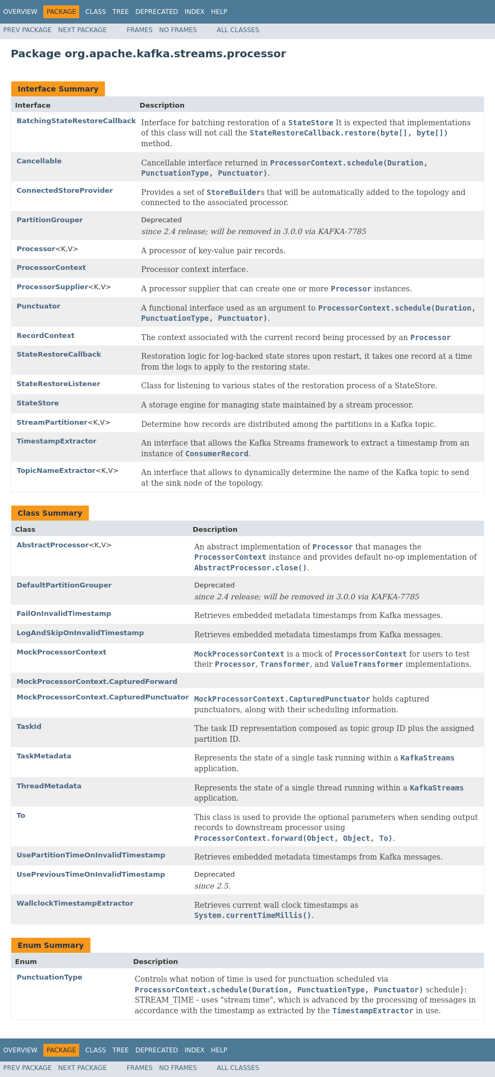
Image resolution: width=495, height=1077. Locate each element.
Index (195, 12)
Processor (36, 249)
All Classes (238, 30)
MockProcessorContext (61, 652)
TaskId (29, 726)
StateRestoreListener (58, 384)
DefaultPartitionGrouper (64, 585)
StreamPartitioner (52, 422)
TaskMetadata (44, 756)
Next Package (82, 30)
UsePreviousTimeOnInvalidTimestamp (91, 874)
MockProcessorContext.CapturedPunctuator (103, 697)
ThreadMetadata (49, 786)
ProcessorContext (51, 267)
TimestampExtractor (56, 441)
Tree (120, 12)
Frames (140, 30)
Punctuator (38, 306)
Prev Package (27, 30)
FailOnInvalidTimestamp (64, 613)
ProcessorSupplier (52, 287)
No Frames (178, 30)
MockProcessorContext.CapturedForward (97, 681)
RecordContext (46, 336)
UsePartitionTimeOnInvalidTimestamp (91, 855)
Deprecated (156, 12)
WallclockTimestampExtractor (75, 903)
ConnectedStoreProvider (65, 190)
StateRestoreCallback (59, 354)
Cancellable (39, 161)
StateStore (38, 403)
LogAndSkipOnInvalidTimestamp (80, 633)
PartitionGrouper (50, 220)
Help (219, 12)
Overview (20, 12)
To (21, 815)
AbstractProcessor (53, 545)
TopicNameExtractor (56, 470)
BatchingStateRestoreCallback (76, 121)
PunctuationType (49, 977)
